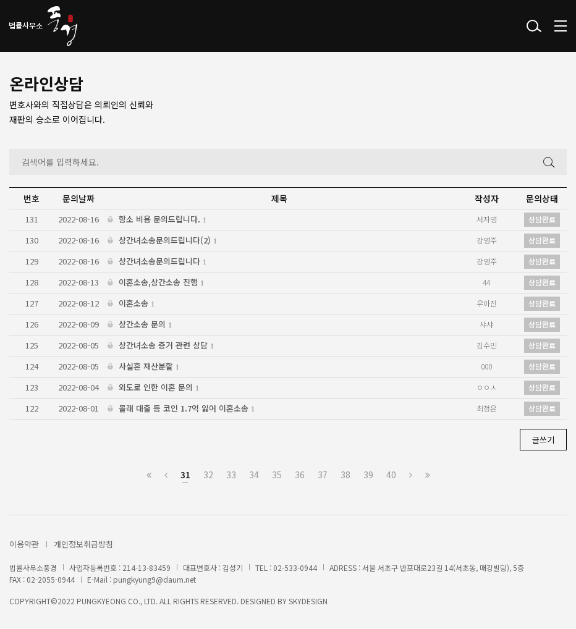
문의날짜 (78, 198)
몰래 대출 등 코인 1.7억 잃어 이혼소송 (181, 408)
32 (208, 474)
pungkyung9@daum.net (154, 579)
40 (391, 474)
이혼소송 (131, 303)
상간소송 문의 (140, 324)
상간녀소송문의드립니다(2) (162, 240)
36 (300, 474)
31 (185, 474)
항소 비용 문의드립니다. (157, 219)
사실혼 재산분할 (143, 366)
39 (368, 474)
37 (323, 474)
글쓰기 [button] (543, 439)
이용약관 (24, 544)
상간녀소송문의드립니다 (157, 261)
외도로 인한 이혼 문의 (153, 387)
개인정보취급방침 (83, 544)
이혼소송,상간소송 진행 (156, 282)
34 (254, 474)
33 (231, 474)
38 (345, 474)
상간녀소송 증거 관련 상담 (161, 345)
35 (277, 474)
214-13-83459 (146, 567)
